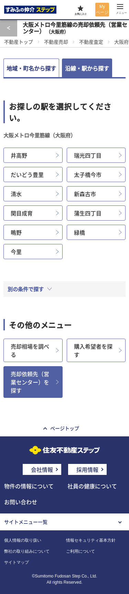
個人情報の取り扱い (22, 540)
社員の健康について (92, 486)
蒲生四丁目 (87, 213)
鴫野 (16, 232)
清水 (16, 194)
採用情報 (87, 469)
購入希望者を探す (93, 350)
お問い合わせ (20, 502)
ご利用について (80, 551)
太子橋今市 (87, 174)
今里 (16, 251)
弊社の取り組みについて (27, 551)
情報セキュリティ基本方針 (91, 540)
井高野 (19, 155)
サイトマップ (16, 562)
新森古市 (85, 194)
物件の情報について (29, 486)
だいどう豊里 (27, 174)
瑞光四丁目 (87, 155)
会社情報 (42, 469)
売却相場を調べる (30, 350)
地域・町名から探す (31, 68)
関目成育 (22, 213)
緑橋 (79, 232)
